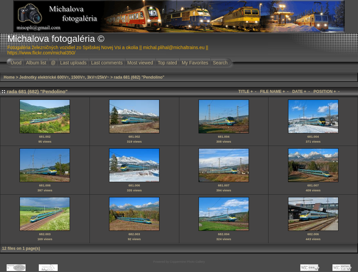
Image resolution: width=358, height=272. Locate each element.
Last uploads (73, 62)
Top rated (167, 62)
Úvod (16, 62)
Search (220, 62)
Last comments (107, 62)
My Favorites (195, 62)
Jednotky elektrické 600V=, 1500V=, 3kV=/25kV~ (64, 77)
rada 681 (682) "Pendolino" (139, 77)
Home (9, 77)
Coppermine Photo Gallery (187, 261)
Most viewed (140, 62)
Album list (36, 62)
